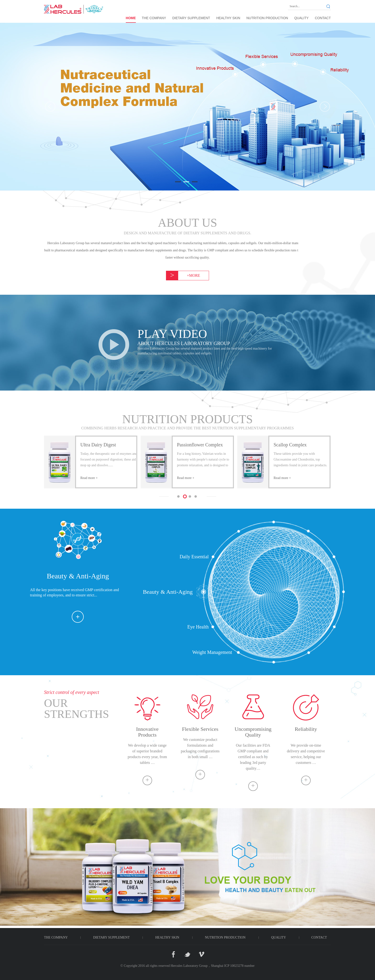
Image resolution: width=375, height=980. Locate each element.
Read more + (89, 478)
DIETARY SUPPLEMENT (191, 18)
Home (131, 18)
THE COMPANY (154, 18)
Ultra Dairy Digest (98, 444)
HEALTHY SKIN (228, 18)
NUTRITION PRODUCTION (267, 18)
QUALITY (301, 18)
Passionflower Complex (200, 444)
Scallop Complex (290, 444)
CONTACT (323, 18)
